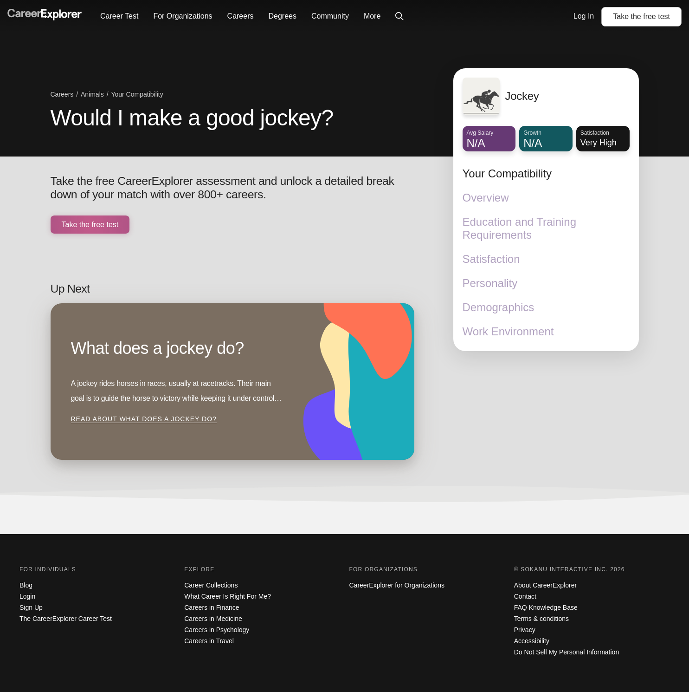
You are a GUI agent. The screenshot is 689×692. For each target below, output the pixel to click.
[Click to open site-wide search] (399, 16)
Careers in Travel (209, 641)
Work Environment (508, 331)
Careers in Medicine (213, 618)
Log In (583, 16)
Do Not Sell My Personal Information (566, 652)
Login (27, 596)
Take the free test (90, 224)
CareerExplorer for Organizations (396, 585)
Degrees (282, 16)
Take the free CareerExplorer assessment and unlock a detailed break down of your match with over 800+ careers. (222, 188)
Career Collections (211, 585)
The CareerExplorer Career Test (65, 618)
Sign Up (31, 607)
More (372, 16)
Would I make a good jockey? (192, 117)
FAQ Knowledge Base (546, 607)
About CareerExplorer (545, 585)
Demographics (498, 307)
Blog (25, 585)
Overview (486, 197)
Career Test (119, 16)
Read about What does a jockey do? (144, 419)
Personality (490, 283)
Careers (240, 16)
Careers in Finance (211, 607)
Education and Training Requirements (520, 228)
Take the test (641, 16)
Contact (525, 596)
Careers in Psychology (216, 629)
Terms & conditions (541, 618)
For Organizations (182, 16)
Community (330, 16)
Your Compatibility (507, 173)
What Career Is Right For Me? (227, 596)
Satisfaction (491, 259)
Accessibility (531, 641)
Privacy (524, 629)
